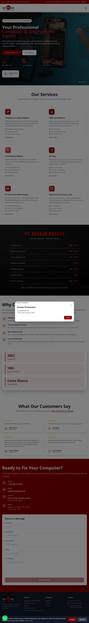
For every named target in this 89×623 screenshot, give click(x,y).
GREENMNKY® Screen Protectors (33, 610)
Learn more (29, 621)
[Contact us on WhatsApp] (5, 618)
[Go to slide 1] (79, 82)
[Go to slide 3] (82, 82)
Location (48, 603)
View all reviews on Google (62, 411)
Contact (48, 605)
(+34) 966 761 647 (15, 484)
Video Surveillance (29, 608)
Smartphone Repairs (30, 603)
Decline (82, 619)
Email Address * (9, 532)
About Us (48, 601)
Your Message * (9, 558)
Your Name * (8, 523)
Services (26, 605)
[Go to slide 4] (84, 82)
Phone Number (9, 541)
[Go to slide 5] (85, 82)
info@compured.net (16, 491)
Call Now (29, 53)
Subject (7, 549)
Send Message (44, 580)
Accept (72, 619)
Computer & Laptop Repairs (32, 601)
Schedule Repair (11, 53)
